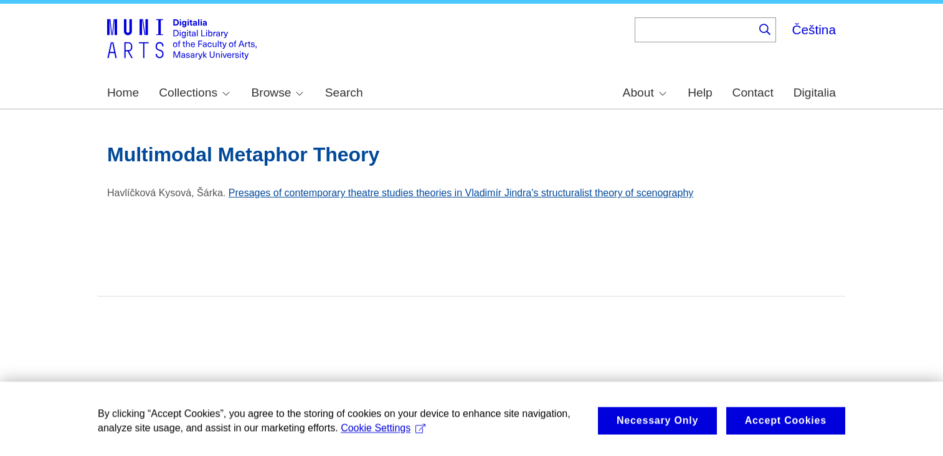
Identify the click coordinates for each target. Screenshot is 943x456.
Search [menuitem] (344, 92)
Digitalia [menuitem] (815, 92)
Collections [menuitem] (194, 92)
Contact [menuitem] (753, 92)
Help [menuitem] (700, 92)
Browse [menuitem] (277, 92)
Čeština (814, 29)
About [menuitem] (644, 92)
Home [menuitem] (123, 92)
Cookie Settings (383, 438)
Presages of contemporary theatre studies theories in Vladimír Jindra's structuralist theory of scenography (461, 193)
